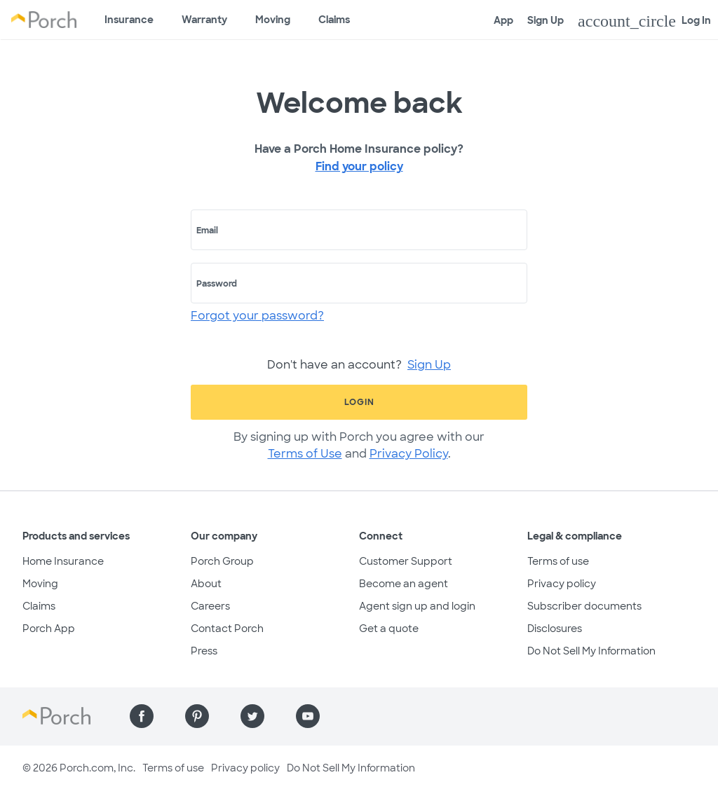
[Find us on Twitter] (252, 716)
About (206, 583)
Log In (644, 21)
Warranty (204, 19)
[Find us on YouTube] (308, 716)
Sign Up (545, 20)
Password (216, 283)
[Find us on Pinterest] (197, 716)
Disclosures (554, 628)
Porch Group (222, 561)
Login (359, 402)
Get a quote (389, 628)
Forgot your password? (257, 315)
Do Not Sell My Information (591, 651)
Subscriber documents (584, 606)
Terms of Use (305, 453)
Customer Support (405, 561)
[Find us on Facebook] (142, 716)
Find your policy (359, 166)
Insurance (129, 19)
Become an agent (403, 583)
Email (207, 230)
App (503, 20)
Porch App (48, 628)
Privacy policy (561, 583)
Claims (334, 19)
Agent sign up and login (417, 606)
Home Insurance (63, 561)
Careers (210, 606)
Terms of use (558, 561)
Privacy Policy (409, 453)
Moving (272, 19)
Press (204, 651)
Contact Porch (227, 628)
